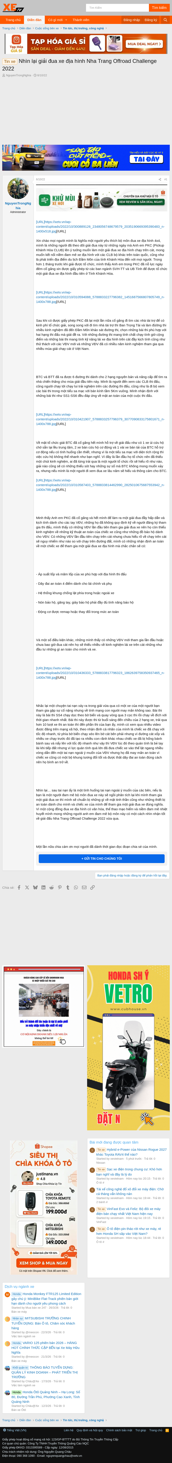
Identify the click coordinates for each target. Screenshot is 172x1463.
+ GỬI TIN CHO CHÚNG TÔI (102, 858)
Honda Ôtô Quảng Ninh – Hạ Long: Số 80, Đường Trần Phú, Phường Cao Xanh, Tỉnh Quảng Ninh (45, 1396)
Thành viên (81, 20)
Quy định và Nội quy (90, 1430)
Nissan (100, 1162)
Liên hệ (68, 1430)
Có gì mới (55, 20)
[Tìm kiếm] (117, 8)
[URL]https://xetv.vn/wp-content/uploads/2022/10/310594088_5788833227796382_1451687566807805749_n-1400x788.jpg (100, 297)
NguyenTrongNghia (18, 75)
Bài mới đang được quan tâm (114, 1142)
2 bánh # (102, 1202)
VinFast (101, 1222)
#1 (165, 179)
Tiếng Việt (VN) (14, 1430)
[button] (66, 20)
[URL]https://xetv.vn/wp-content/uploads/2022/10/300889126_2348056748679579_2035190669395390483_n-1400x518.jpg (100, 226)
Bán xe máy (19, 1311)
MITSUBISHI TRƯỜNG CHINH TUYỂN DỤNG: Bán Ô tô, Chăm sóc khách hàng (43, 1323)
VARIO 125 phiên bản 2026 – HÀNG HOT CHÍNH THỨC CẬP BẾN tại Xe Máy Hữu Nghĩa (45, 1347)
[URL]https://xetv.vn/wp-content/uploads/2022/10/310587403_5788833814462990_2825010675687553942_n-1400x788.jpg (100, 484)
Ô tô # (100, 1182)
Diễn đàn (34, 20)
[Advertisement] (86, 111)
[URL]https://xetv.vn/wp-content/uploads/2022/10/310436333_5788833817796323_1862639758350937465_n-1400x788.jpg (100, 672)
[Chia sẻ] (160, 179)
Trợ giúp (140, 1430)
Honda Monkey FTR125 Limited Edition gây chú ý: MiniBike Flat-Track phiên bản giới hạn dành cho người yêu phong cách (46, 1298)
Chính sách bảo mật (119, 1430)
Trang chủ (13, 20)
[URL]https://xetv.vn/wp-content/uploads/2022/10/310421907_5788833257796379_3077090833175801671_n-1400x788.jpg (100, 419)
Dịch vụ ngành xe (19, 1286)
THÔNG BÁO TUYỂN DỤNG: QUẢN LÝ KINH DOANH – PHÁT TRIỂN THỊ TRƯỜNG (44, 1372)
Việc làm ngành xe (23, 1336)
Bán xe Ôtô (18, 1410)
